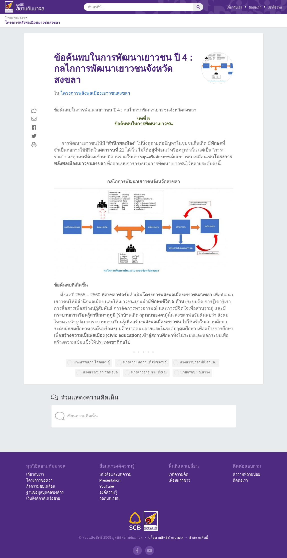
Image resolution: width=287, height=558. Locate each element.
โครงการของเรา (39, 480)
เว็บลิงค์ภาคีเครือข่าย (43, 498)
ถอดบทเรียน (109, 498)
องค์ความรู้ (108, 492)
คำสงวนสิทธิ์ (198, 537)
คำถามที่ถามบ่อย (246, 474)
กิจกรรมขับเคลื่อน (40, 486)
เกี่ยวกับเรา (234, 7)
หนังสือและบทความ (115, 474)
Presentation (109, 480)
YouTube (106, 486)
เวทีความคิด (178, 474)
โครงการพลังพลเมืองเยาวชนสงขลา (95, 93)
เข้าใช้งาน (275, 7)
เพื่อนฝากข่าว (179, 480)
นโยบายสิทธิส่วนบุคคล (165, 537)
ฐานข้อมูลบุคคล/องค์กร (45, 492)
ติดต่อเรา (255, 7)
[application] (144, 406)
